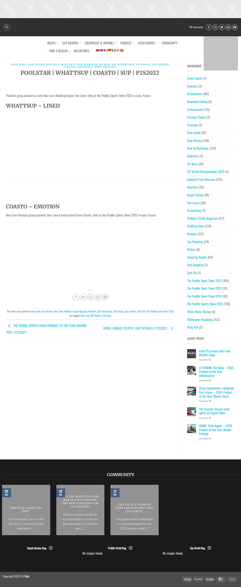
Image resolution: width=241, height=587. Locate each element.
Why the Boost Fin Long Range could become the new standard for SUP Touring (80, 501)
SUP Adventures (123, 64)
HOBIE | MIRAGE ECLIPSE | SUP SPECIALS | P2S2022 (139, 328)
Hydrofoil (192, 156)
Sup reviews (160, 64)
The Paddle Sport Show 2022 (97, 67)
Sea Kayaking (195, 241)
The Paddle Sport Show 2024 (204, 296)
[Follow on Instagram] (215, 27)
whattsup (106, 315)
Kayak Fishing (195, 195)
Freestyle (192, 125)
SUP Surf (69, 67)
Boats (52, 43)
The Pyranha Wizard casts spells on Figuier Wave (214, 411)
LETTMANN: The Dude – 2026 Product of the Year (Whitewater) (216, 372)
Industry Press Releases (201, 179)
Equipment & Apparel (101, 43)
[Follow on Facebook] (209, 27)
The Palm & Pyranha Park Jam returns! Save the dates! (134, 508)
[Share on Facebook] (76, 297)
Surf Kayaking (195, 264)
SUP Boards (71, 43)
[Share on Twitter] (83, 297)
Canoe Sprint (194, 78)
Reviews (104, 64)
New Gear (52, 64)
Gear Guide (18, 64)
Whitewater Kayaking (199, 319)
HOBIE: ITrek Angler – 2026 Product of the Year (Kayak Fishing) (215, 430)
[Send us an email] (228, 27)
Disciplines (83, 50)
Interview (192, 187)
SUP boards (95, 315)
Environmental (195, 109)
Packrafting (194, 210)
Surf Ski (192, 272)
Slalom (191, 249)
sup (87, 315)
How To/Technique (198, 148)
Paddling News (195, 226)
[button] (196, 27)
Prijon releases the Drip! (26, 510)
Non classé (193, 202)
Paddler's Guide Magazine (79, 64)
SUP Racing (143, 64)
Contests (192, 86)
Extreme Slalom (196, 117)
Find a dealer (59, 50)
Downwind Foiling (197, 101)
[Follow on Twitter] (222, 27)
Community (171, 43)
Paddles (127, 43)
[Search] (6, 27)
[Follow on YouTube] (235, 27)
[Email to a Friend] (90, 297)
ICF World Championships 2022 (205, 171)
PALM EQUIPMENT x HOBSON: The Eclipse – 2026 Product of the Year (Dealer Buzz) (216, 392)
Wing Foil (192, 327)
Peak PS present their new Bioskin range (215, 353)
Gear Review (36, 64)
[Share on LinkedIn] (105, 297)
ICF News (192, 163)
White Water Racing (199, 311)
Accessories (148, 43)
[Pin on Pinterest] (97, 297)
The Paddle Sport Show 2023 (204, 288)
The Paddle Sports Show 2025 (205, 303)
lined (82, 315)
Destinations (194, 93)
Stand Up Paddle (197, 257)
